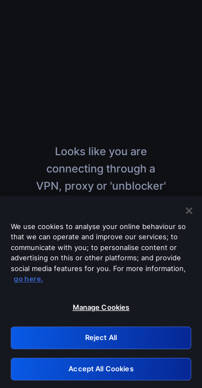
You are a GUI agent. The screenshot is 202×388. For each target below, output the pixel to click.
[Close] (189, 215)
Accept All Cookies (100, 373)
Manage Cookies (101, 312)
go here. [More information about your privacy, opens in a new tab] (28, 283)
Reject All (101, 342)
